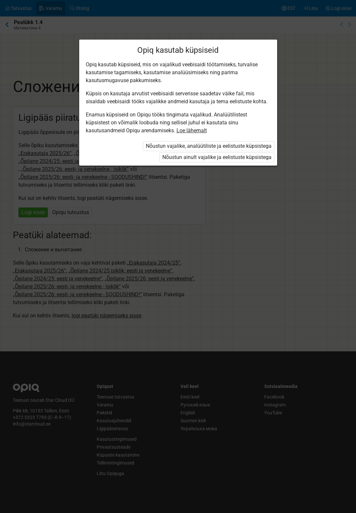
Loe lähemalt (192, 130)
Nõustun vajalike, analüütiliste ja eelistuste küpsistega (209, 146)
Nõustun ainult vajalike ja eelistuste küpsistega (217, 157)
